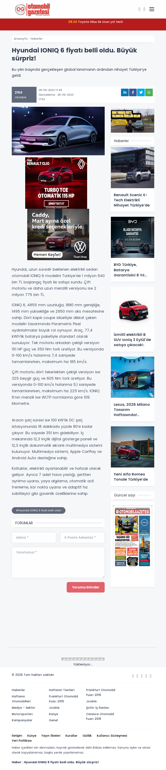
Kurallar (71, 736)
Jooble (54, 708)
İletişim (17, 736)
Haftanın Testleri (61, 690)
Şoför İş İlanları (97, 708)
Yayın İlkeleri (51, 736)
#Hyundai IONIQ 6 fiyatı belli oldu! (38, 510)
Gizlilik (87, 736)
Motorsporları (22, 714)
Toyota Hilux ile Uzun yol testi (95, 22)
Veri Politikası (22, 741)
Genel (53, 720)
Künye (53, 714)
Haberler (37, 39)
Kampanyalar (22, 720)
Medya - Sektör (23, 708)
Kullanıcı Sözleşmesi (112, 736)
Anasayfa (20, 39)
